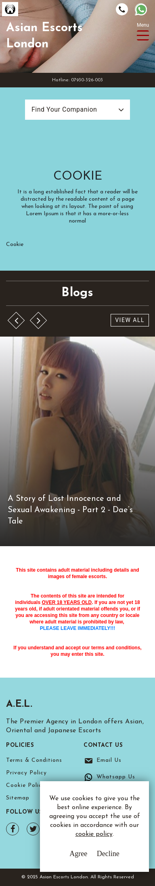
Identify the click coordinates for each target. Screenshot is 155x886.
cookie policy (94, 834)
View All (130, 320)
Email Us (108, 760)
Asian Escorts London (44, 36)
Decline (108, 854)
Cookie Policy (25, 785)
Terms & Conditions (34, 760)
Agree (78, 854)
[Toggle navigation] (143, 35)
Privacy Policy (26, 773)
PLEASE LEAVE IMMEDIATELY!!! (77, 628)
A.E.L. (19, 704)
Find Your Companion (64, 109)
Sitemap (17, 798)
